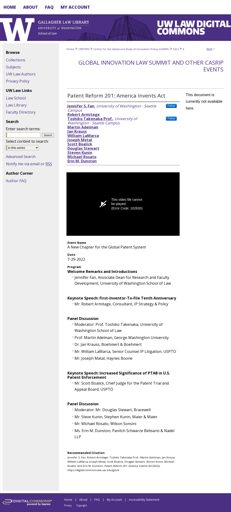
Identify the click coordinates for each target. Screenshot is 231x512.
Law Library (16, 105)
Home (70, 49)
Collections (15, 60)
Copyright (81, 505)
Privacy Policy (17, 81)
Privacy (68, 505)
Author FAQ (16, 180)
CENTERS (83, 49)
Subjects (13, 67)
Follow (171, 105)
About (83, 500)
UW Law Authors (21, 74)
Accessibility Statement (144, 500)
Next (209, 49)
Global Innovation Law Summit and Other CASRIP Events (150, 66)
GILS (176, 49)
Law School (16, 98)
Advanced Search (21, 156)
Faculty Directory (21, 112)
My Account (114, 500)
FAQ (97, 500)
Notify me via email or (29, 163)
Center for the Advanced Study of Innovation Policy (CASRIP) (131, 49)
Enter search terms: (23, 128)
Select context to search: (27, 141)
